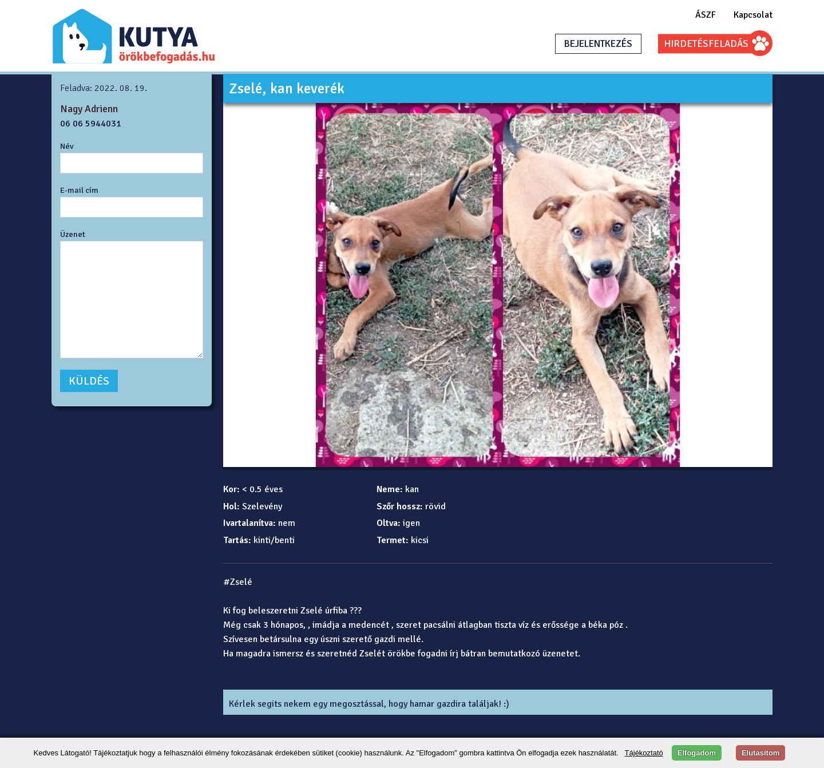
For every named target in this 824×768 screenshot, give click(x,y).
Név (67, 146)
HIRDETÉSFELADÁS (706, 44)
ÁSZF (705, 15)
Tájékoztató (644, 753)
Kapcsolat (753, 15)
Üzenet (72, 234)
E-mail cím (79, 190)
